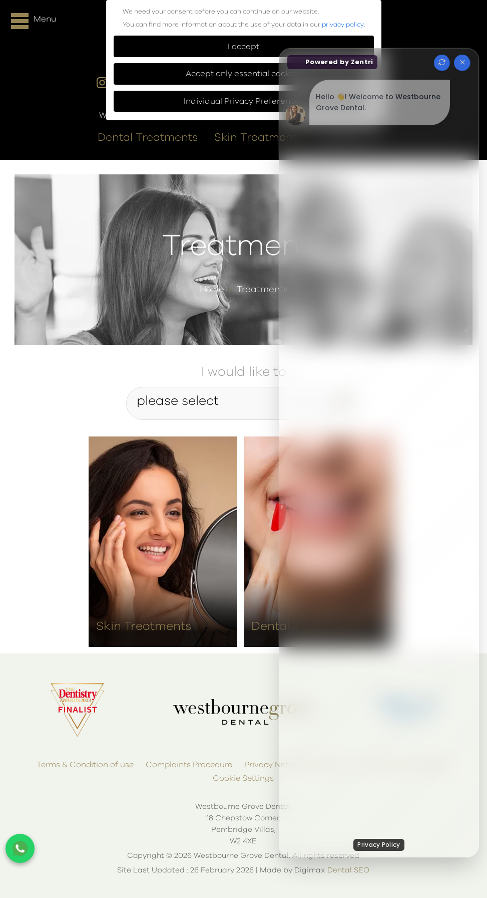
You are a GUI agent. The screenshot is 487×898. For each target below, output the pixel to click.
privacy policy (343, 25)
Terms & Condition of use (85, 761)
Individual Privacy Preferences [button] (244, 101)
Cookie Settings (243, 775)
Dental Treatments (148, 134)
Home (212, 285)
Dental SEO (348, 866)
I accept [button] (243, 47)
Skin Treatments (258, 134)
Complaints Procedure (189, 761)
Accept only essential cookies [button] (243, 74)
